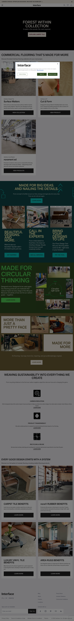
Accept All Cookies (53, 74)
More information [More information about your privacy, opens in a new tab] (40, 70)
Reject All (42, 74)
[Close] (57, 63)
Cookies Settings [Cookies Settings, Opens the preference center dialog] (22, 74)
